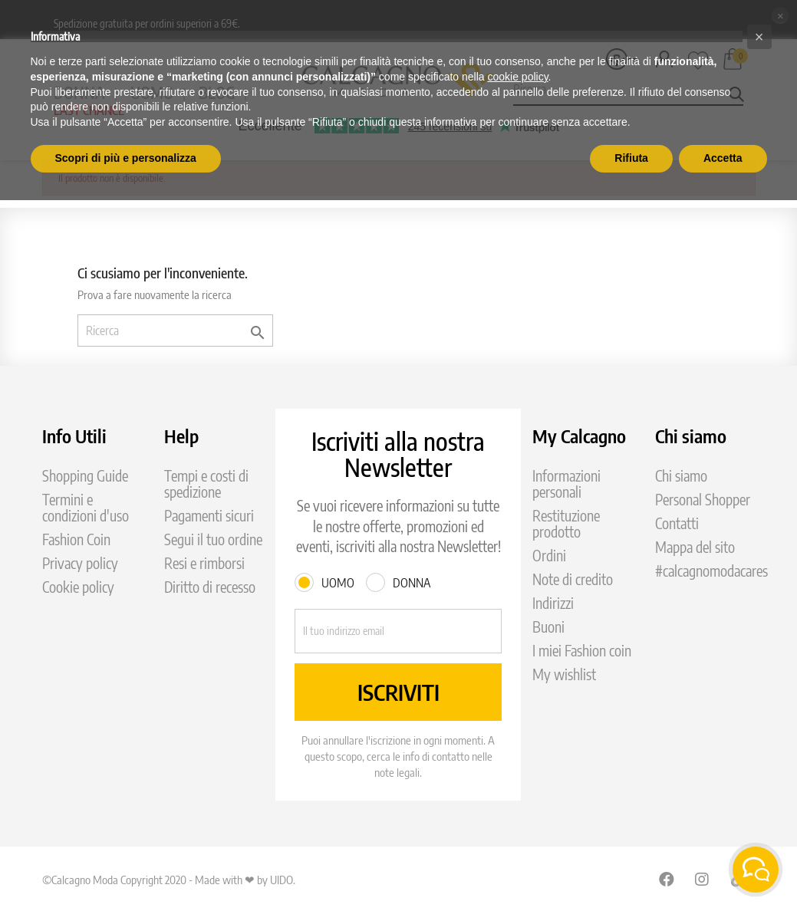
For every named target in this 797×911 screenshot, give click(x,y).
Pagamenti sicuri (209, 516)
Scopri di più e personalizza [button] (125, 158)
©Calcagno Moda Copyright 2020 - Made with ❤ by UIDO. (168, 879)
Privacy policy (80, 563)
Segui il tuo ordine (213, 539)
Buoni (548, 627)
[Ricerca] (175, 330)
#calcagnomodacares (711, 571)
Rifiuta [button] (631, 158)
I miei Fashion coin (581, 650)
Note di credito (572, 579)
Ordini (549, 555)
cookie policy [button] (517, 77)
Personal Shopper (702, 499)
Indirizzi (553, 603)
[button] (759, 37)
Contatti (677, 523)
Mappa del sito (695, 547)
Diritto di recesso (209, 587)
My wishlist (564, 674)
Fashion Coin (76, 539)
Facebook (666, 878)
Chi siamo (681, 476)
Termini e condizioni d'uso (85, 508)
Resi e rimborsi (204, 563)
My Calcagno (579, 435)
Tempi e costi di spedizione (206, 484)
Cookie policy (78, 587)
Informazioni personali (566, 484)
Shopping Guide (85, 476)
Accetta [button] (723, 158)
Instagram (702, 878)
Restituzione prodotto (566, 524)
